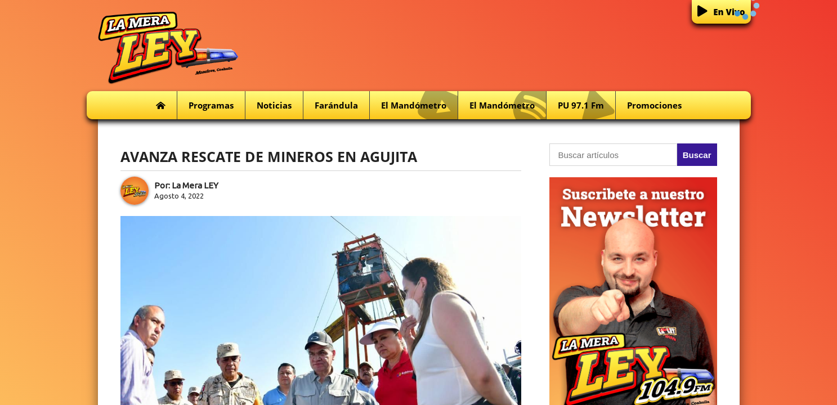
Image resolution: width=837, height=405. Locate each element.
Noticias (274, 105)
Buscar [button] (697, 155)
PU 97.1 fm (586, 105)
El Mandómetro (419, 105)
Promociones (654, 105)
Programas (211, 105)
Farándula (336, 105)
